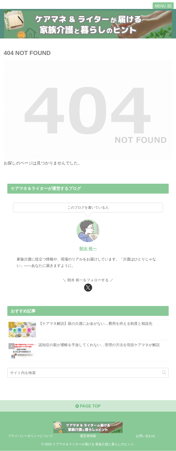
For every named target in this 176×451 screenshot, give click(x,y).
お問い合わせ (145, 436)
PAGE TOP (88, 406)
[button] (164, 372)
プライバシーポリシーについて (30, 436)
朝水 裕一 (88, 248)
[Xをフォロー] (88, 288)
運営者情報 (88, 436)
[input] (87, 373)
